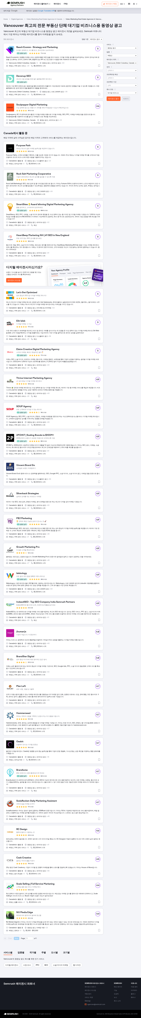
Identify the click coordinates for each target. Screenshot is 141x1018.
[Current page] (29, 938)
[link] (57, 4)
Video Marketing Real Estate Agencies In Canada (44, 19)
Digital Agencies (17, 19)
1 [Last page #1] (36, 938)
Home (6, 19)
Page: (23, 938)
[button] (122, 4)
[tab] (8, 953)
